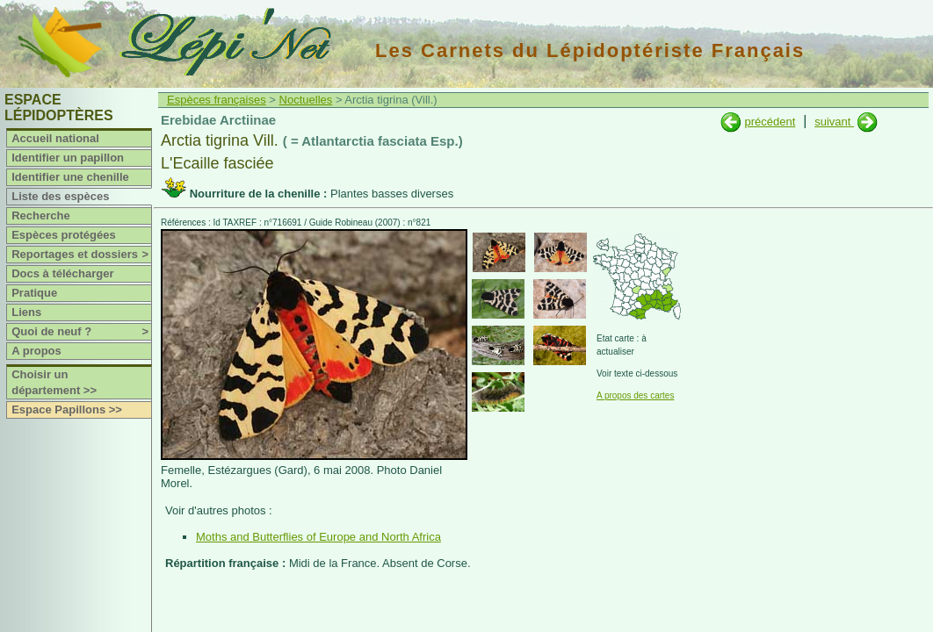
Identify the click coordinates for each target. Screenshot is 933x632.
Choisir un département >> (54, 382)
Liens (26, 312)
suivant (834, 121)
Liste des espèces (60, 196)
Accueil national (55, 138)
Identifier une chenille (70, 176)
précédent (769, 121)
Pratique (34, 292)
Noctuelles (306, 99)
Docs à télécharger (62, 273)
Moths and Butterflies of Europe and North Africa (318, 536)
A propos (36, 350)
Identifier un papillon (67, 157)
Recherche (40, 215)
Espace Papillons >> (66, 409)
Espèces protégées (63, 234)
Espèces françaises (216, 99)
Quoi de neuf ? (81, 332)
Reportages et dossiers (81, 254)
